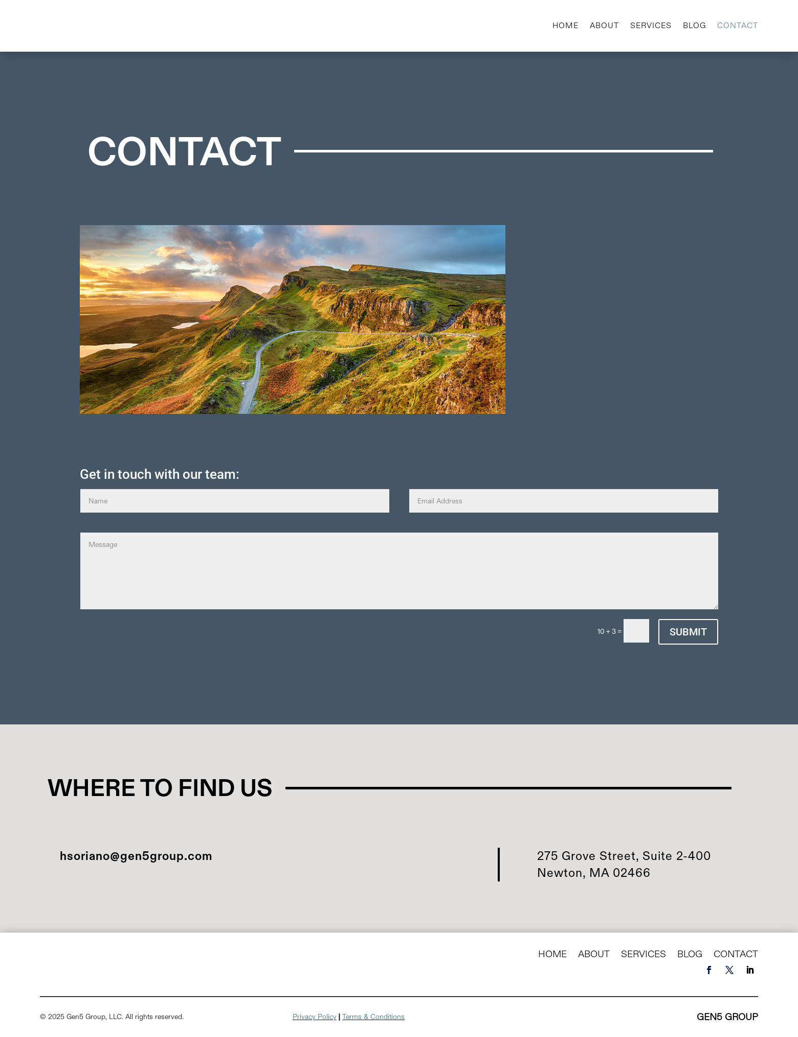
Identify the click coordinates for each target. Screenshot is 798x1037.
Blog (694, 25)
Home (565, 25)
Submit (688, 632)
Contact (737, 25)
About (604, 25)
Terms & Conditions (373, 1016)
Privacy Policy (315, 1016)
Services (651, 25)
